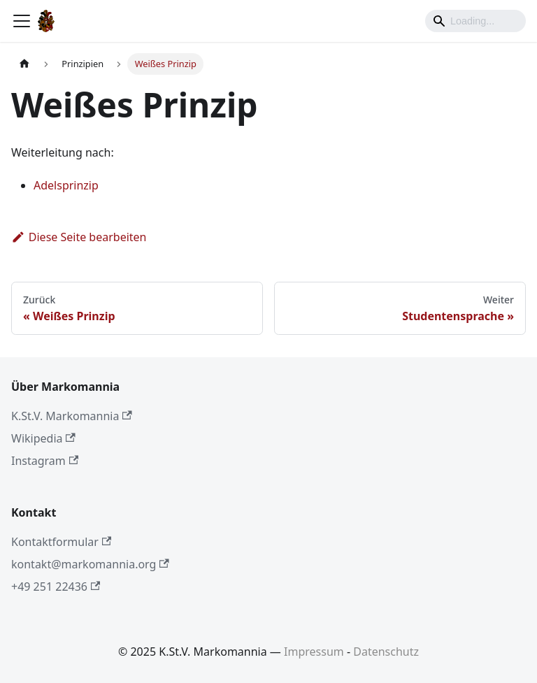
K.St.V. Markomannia (71, 416)
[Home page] (24, 64)
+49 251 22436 (55, 586)
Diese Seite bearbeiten (79, 237)
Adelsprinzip (66, 185)
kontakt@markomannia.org (90, 564)
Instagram (44, 460)
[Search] (475, 21)
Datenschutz (386, 651)
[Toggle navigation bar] (21, 20)
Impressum (314, 651)
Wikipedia (43, 438)
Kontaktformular (61, 541)
